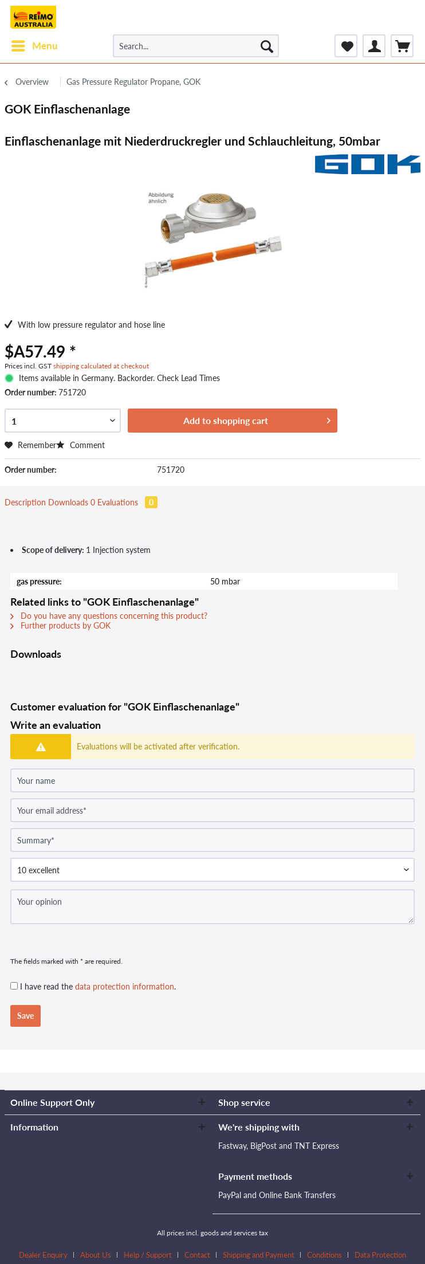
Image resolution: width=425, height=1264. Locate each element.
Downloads (72, 502)
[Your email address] (212, 810)
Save (25, 1015)
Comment (80, 445)
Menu (34, 44)
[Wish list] (346, 45)
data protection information (124, 986)
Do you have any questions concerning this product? (108, 616)
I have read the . (98, 986)
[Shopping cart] (402, 45)
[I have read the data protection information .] (14, 986)
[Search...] (196, 45)
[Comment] (212, 870)
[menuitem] (34, 45)
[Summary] (212, 840)
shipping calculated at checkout (101, 366)
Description (25, 502)
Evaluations (127, 502)
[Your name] (212, 780)
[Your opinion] (212, 906)
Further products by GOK (60, 625)
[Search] (267, 45)
